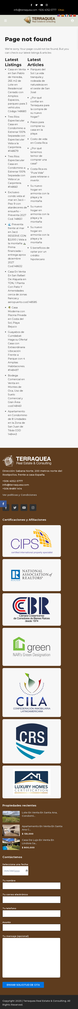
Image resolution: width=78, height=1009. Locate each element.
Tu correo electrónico (31, 897)
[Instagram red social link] (46, 4)
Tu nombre (31, 883)
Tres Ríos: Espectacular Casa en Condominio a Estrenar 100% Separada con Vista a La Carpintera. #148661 (17, 171)
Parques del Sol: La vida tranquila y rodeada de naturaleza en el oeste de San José (40, 81)
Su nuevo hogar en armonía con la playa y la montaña (39, 193)
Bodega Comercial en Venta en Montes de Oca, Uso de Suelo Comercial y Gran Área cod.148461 (16, 390)
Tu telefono (31, 911)
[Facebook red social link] (31, 4)
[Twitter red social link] (36, 4)
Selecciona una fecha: (15, 867)
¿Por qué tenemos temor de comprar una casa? (38, 156)
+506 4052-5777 (47, 9)
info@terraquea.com (25, 9)
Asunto (31, 925)
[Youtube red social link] (41, 4)
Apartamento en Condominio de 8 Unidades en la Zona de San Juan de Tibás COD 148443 (17, 423)
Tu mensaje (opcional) (31, 956)
